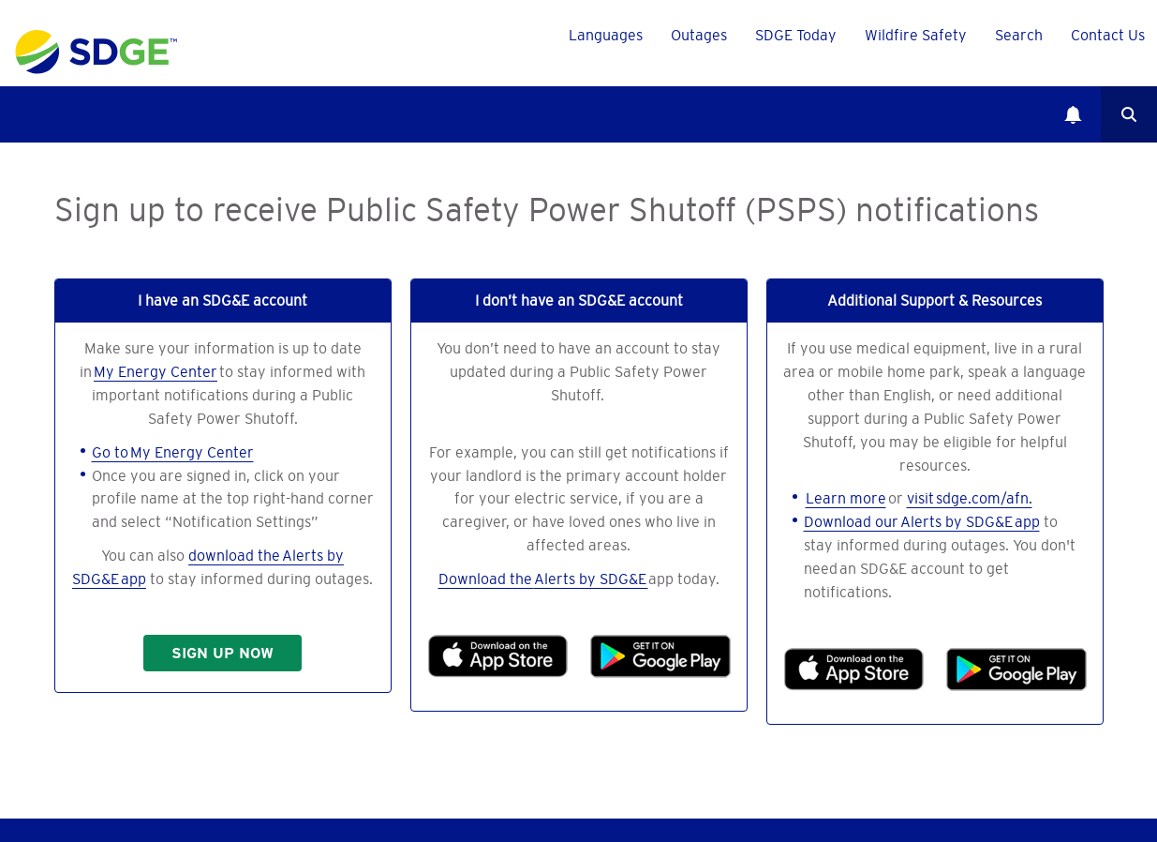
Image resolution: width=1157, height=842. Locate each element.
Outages (699, 34)
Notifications (1073, 114)
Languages (606, 34)
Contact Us (1108, 34)
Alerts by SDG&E (591, 578)
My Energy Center (155, 371)
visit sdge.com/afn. (969, 497)
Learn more (846, 497)
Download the (486, 578)
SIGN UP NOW (222, 653)
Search (1129, 114)
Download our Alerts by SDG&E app (922, 521)
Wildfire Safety (916, 34)
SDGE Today (796, 34)
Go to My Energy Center (173, 452)
